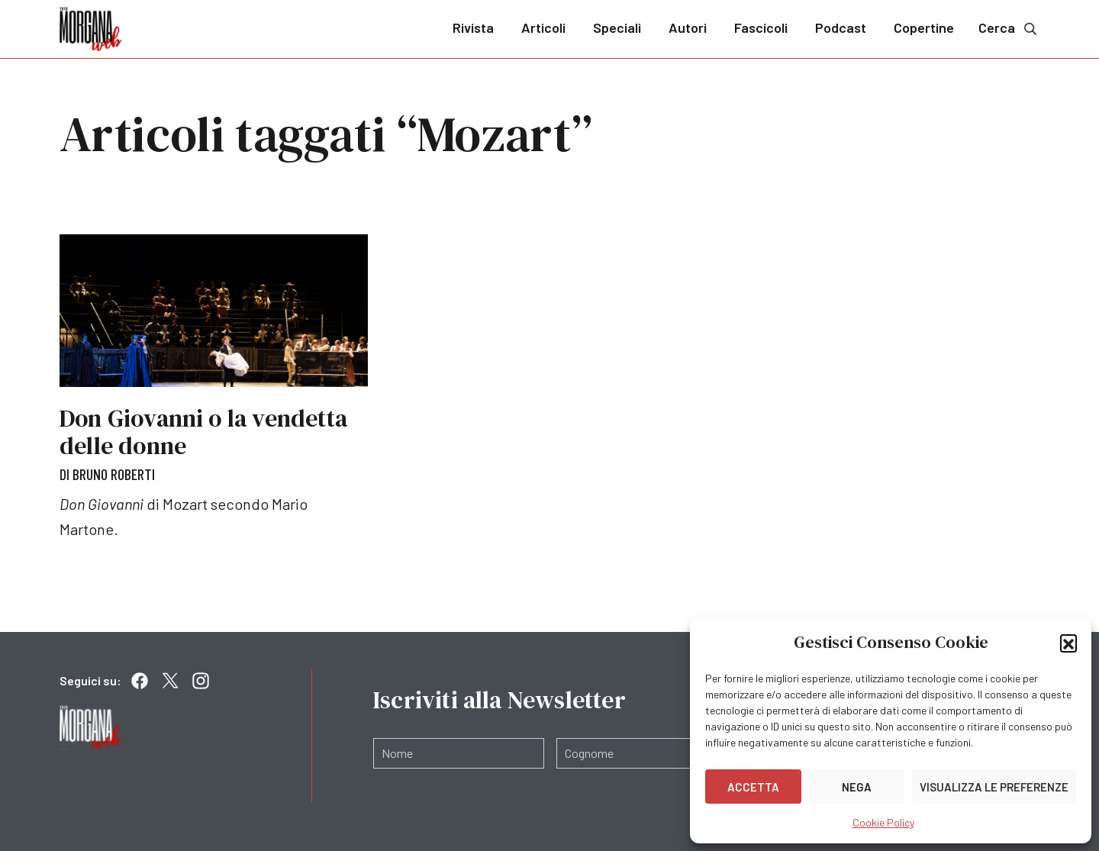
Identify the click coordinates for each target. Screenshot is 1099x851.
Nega (857, 787)
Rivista (473, 27)
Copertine (924, 27)
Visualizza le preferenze (994, 787)
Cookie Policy (883, 822)
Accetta (753, 787)
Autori (688, 27)
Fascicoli (761, 27)
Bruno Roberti (114, 474)
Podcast (840, 27)
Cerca (1008, 28)
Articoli (543, 27)
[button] (1068, 642)
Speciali (617, 27)
